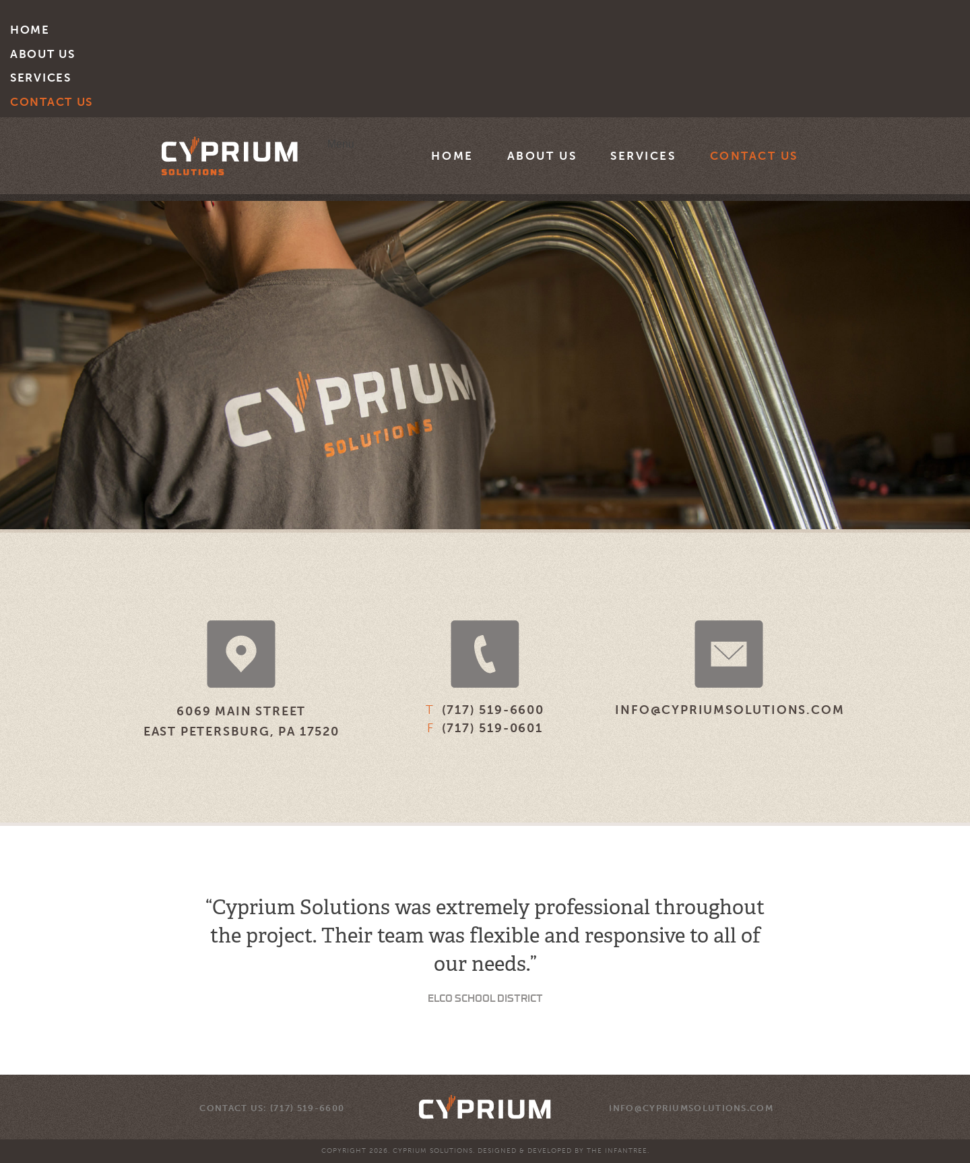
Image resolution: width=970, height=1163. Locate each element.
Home (30, 29)
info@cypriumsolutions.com (729, 710)
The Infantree (617, 1151)
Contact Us (51, 102)
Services (40, 77)
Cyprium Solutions (230, 155)
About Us (42, 54)
